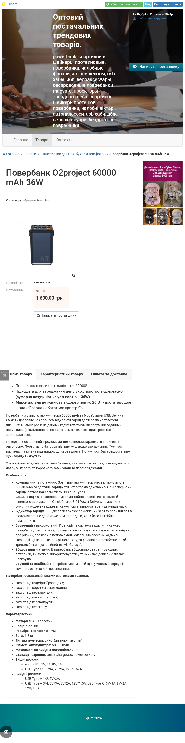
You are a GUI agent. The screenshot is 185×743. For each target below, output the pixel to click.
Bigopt (12, 4)
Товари (41, 140)
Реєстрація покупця (167, 4)
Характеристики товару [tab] (61, 374)
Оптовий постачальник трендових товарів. (78, 30)
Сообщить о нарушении (151, 18)
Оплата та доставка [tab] (109, 374)
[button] (146, 193)
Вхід (148, 4)
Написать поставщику (156, 66)
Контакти (64, 140)
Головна (20, 140)
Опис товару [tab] (21, 374)
